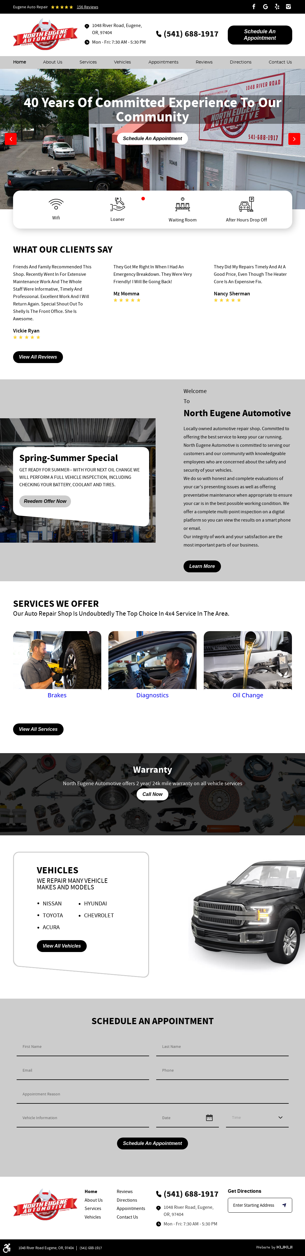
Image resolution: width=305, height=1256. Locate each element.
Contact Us (280, 62)
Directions (241, 62)
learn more (202, 566)
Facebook (253, 6)
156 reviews (87, 7)
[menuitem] (19, 62)
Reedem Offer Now (45, 501)
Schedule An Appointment (152, 138)
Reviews (204, 62)
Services (88, 62)
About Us (52, 62)
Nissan (52, 903)
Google (265, 6)
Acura (51, 927)
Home (19, 62)
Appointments (163, 62)
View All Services (38, 729)
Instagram (288, 6)
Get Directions (244, 1191)
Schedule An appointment (260, 34)
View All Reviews (38, 356)
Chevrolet (99, 915)
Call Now (153, 794)
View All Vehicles (62, 945)
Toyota (53, 915)
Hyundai (95, 903)
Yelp (277, 6)
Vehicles (122, 62)
